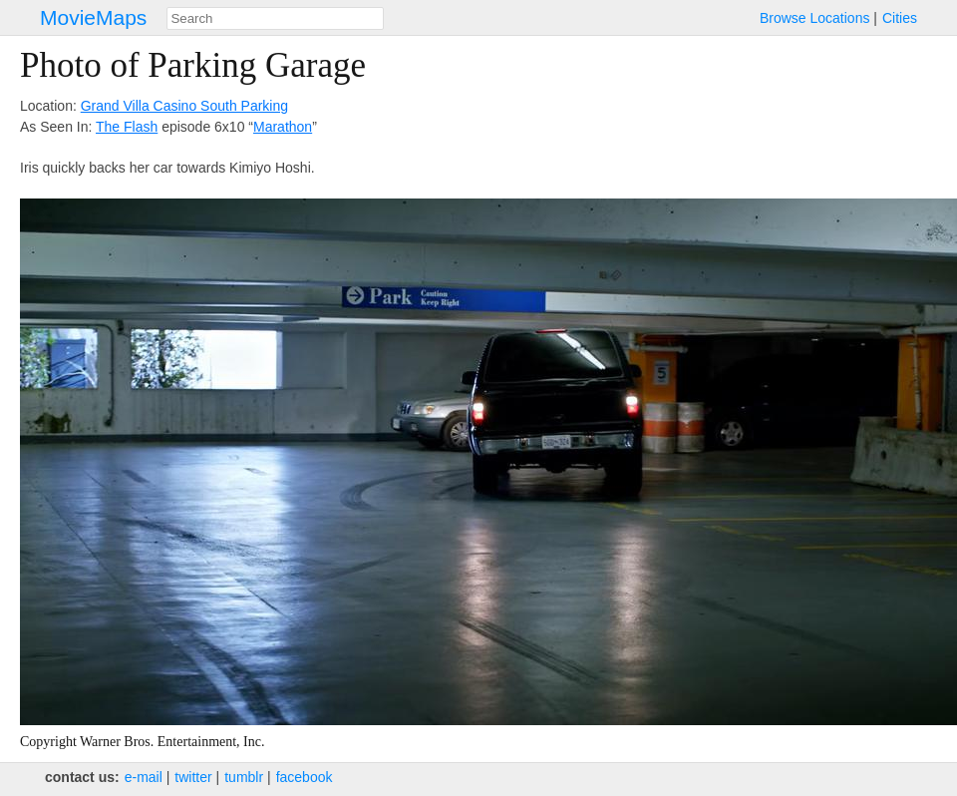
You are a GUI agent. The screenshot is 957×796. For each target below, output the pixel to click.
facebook (304, 777)
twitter (192, 777)
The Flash (127, 127)
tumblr (243, 777)
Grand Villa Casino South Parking (184, 106)
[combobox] (275, 18)
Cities (899, 18)
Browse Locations (815, 18)
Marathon (282, 127)
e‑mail (143, 777)
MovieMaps (93, 17)
